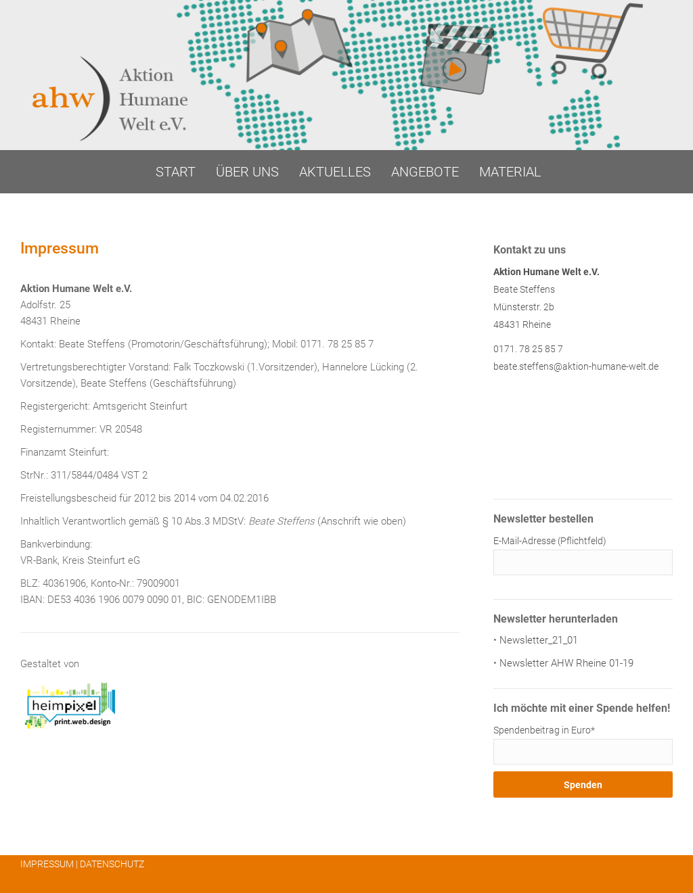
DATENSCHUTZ (112, 864)
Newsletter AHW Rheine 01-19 (566, 663)
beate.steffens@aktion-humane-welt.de (575, 366)
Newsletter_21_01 (538, 640)
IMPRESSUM (47, 864)
